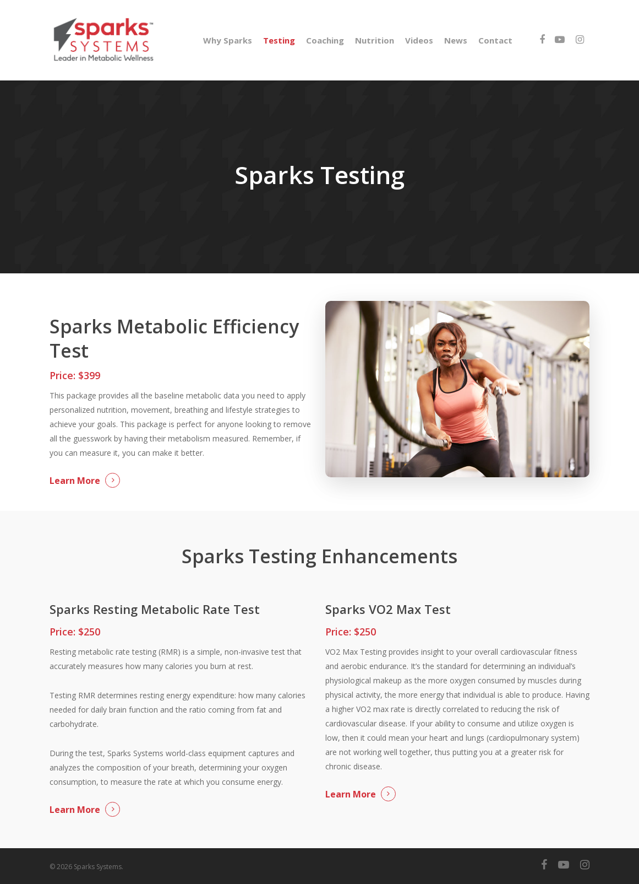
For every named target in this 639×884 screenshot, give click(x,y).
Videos (419, 40)
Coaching (325, 40)
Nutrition (374, 40)
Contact (495, 40)
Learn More (75, 481)
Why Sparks (227, 40)
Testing (279, 40)
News (455, 40)
